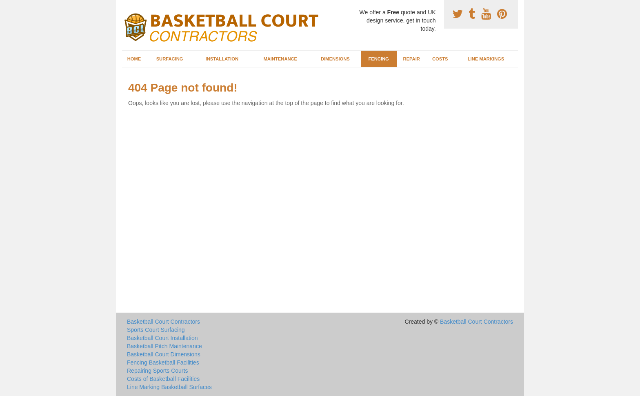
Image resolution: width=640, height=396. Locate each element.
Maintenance (280, 58)
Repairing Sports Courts (157, 370)
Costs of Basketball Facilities (163, 379)
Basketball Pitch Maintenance (164, 346)
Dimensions (335, 58)
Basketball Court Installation (162, 338)
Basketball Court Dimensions (163, 354)
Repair (411, 58)
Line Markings (486, 58)
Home (134, 58)
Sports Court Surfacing (156, 330)
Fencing (378, 58)
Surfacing (169, 58)
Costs (440, 58)
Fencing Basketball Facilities (163, 362)
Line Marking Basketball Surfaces (169, 387)
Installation (222, 58)
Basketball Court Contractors (163, 321)
